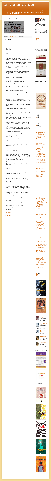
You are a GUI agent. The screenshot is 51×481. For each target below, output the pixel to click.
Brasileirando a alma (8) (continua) (40, 146)
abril (37, 272)
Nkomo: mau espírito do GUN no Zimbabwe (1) (40, 247)
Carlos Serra (42, 18)
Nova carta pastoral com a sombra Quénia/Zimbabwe (40, 156)
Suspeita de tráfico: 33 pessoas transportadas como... (40, 226)
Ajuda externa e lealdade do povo (40, 198)
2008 (36, 125)
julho (37, 268)
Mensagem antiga (29, 214)
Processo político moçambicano (40, 228)
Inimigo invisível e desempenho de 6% (41, 252)
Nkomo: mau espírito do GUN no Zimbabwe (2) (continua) (40, 224)
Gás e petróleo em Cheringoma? (40, 220)
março (37, 273)
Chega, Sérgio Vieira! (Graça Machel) (41, 197)
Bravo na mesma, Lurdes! (39, 229)
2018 (36, 114)
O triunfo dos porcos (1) (39, 250)
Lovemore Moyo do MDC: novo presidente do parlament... (40, 168)
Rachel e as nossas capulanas (40, 267)
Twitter (36, 39)
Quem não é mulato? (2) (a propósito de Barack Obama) (43, 331)
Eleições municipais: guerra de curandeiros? (40, 208)
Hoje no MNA (38, 261)
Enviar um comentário (8, 212)
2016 (36, 116)
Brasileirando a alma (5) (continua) (40, 173)
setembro (37, 130)
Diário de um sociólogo (19, 4)
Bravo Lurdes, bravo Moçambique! (40, 251)
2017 (36, 115)
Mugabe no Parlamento (39, 143)
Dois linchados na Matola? (39, 174)
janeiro (37, 275)
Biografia (37, 42)
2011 (36, 122)
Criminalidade (38, 206)
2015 (36, 117)
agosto (37, 131)
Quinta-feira (37, 227)
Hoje (37, 209)
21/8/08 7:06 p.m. (8, 43)
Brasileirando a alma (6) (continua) (40, 170)
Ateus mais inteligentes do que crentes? (41, 244)
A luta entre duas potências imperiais (41, 222)
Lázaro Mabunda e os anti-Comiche (41, 196)
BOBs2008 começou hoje (39, 137)
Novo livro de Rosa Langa (39, 257)
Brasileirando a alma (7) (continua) (40, 159)
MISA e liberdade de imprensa (40, 177)
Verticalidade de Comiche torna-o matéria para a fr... (40, 144)
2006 (36, 278)
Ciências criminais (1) (39, 167)
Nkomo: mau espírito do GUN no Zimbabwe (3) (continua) (40, 217)
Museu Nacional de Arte (39, 258)
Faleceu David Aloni (38, 138)
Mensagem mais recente (7, 214)
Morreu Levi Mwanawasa (39, 221)
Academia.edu (37, 38)
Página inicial (19, 214)
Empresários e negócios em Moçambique (40, 135)
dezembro (37, 126)
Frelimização (38, 148)
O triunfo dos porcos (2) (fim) (40, 249)
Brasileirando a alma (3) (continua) (40, 243)
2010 (36, 123)
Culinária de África (38, 133)
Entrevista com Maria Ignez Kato (40, 149)
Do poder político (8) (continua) (40, 253)
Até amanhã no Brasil (39, 176)
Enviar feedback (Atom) (10, 215)
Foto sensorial (38, 240)
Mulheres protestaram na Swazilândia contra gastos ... (41, 193)
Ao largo (37, 158)
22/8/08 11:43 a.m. (8, 210)
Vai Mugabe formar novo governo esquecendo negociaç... (40, 153)
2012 (36, 121)
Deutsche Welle (44, 48)
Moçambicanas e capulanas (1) (40, 266)
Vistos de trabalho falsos (39, 205)
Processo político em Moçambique (40, 204)
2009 (36, 124)
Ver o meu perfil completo (38, 27)
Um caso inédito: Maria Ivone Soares (43, 342)
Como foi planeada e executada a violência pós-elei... (40, 155)
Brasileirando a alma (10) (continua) (41, 136)
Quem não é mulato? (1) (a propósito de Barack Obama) (43, 324)
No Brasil (37, 175)
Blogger (30, 476)
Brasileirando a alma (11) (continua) (41, 132)
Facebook (37, 40)
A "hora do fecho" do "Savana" (40, 147)
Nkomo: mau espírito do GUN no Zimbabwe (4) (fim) (40, 201)
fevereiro (37, 274)
